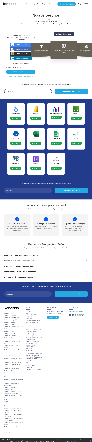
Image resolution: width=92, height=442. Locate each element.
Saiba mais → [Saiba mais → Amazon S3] (76, 118)
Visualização (30, 347)
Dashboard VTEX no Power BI (12, 362)
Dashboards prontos (32, 315)
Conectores (30, 316)
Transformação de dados (34, 357)
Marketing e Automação (33, 321)
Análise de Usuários (32, 341)
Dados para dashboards (33, 352)
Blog (27, 364)
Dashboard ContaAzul (10, 335)
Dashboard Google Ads (10, 320)
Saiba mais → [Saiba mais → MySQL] (76, 143)
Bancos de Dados (31, 331)
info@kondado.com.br (76, 311)
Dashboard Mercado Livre (11, 338)
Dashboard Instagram (10, 329)
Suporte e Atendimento (33, 329)
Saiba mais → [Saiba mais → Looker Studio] (16, 118)
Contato (28, 311)
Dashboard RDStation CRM (11, 317)
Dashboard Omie (9, 331)
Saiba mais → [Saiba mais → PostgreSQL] (16, 168)
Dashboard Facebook (10, 322)
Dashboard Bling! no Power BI (12, 368)
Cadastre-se (53, 317)
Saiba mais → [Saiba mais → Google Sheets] (56, 143)
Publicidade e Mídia (32, 323)
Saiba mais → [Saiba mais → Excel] (36, 143)
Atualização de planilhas (34, 353)
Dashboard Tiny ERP (10, 315)
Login (80, 4)
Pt (86, 4)
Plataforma (29, 350)
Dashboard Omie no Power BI (12, 408)
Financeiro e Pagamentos (34, 327)
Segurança (29, 360)
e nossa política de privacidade (25, 76)
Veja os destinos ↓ (64, 34)
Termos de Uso (30, 367)
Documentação (30, 366)
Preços (28, 313)
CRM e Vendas (30, 318)
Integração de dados (32, 355)
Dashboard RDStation (10, 333)
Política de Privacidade (33, 369)
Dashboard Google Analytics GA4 (13, 326)
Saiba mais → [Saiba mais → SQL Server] (56, 168)
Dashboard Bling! (9, 313)
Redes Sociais (30, 339)
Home (42, 19)
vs (26, 371)
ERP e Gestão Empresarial (34, 337)
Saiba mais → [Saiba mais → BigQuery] (16, 143)
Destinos (29, 348)
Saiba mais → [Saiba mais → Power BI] (36, 118)
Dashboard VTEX (9, 324)
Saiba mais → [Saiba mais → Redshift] (36, 168)
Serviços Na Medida (32, 359)
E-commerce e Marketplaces (35, 325)
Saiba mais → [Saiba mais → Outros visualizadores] (56, 117)
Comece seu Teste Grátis (71, 92)
